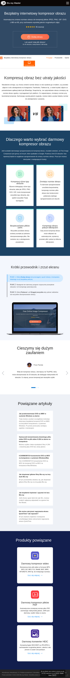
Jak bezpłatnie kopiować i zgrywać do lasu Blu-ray (34, 494)
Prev (3, 373)
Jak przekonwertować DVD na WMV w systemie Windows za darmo (32, 415)
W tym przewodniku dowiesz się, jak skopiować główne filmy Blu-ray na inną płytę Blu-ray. (35, 481)
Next (66, 373)
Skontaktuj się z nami (39, 672)
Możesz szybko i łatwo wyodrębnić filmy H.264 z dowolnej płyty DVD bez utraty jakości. (34, 446)
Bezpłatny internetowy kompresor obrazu (15, 58)
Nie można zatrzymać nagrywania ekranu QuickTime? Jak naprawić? (33, 513)
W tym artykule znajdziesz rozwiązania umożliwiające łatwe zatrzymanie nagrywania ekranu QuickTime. (34, 519)
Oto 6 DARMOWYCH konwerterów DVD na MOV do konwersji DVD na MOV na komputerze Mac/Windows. (33, 463)
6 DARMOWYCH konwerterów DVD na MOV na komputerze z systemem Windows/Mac (34, 457)
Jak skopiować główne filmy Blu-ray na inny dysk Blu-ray (34, 476)
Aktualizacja (5, 672)
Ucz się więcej (35, 575)
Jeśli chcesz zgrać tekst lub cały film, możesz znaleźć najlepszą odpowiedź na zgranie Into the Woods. (34, 500)
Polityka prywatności (26, 672)
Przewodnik (58, 58)
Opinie (67, 58)
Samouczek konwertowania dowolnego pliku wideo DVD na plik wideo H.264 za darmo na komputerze (35, 439)
